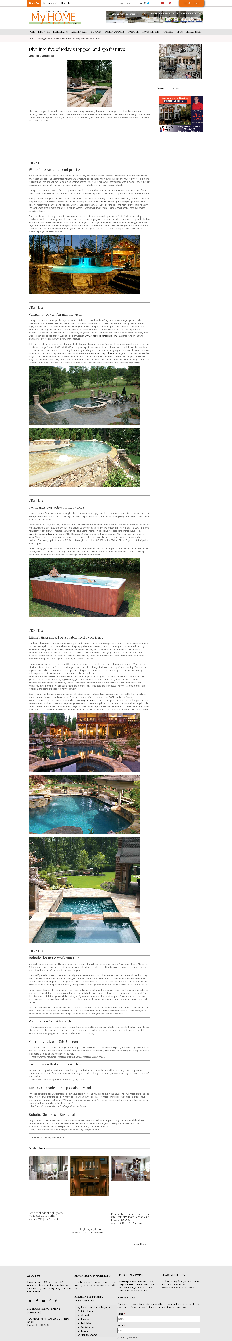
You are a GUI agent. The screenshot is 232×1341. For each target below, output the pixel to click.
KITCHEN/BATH (79, 31)
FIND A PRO (44, 31)
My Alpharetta (84, 1315)
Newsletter (66, 3)
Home (32, 38)
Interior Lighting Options (85, 1229)
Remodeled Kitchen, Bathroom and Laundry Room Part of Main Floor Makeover (130, 1216)
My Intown (83, 1330)
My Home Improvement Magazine (94, 1307)
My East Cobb (84, 1323)
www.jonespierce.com (89, 700)
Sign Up (187, 3)
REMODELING (61, 31)
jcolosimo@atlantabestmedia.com (178, 1287)
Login (196, 3)
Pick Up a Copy (50, 3)
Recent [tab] (175, 88)
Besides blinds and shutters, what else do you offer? (46, 1214)
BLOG (180, 31)
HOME (32, 31)
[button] (140, 1244)
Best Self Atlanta (86, 1311)
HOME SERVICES (151, 31)
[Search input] (129, 3)
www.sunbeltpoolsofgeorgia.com (101, 335)
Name (121, 1314)
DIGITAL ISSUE (193, 31)
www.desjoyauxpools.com (41, 534)
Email (121, 1325)
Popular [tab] (160, 88)
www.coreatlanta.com (39, 700)
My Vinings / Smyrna (87, 1334)
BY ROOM (96, 31)
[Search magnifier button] (145, 3)
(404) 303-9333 (41, 1325)
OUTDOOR (134, 31)
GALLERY (168, 31)
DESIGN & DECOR (115, 31)
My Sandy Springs (86, 1326)
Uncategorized (43, 38)
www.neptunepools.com (103, 353)
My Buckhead (84, 1319)
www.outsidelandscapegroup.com (110, 201)
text (124, 1337)
